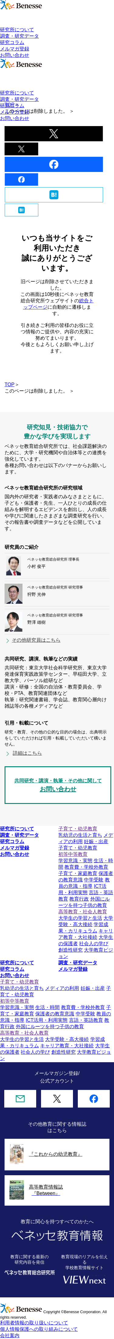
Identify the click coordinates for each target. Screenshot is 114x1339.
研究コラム (12, 42)
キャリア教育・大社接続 (67, 1045)
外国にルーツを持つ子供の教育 (50, 1026)
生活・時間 (47, 1007)
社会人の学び (93, 943)
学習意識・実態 (75, 860)
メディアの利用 (62, 988)
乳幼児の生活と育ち (80, 835)
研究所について (17, 29)
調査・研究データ (19, 36)
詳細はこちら (27, 753)
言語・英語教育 (86, 1020)
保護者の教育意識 (54, 1013)
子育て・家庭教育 (77, 873)
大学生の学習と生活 (80, 918)
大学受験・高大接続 (67, 1039)
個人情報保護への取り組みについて (39, 1329)
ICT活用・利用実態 (46, 1020)
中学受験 (93, 879)
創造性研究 (70, 950)
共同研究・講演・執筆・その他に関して (57, 785)
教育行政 (79, 898)
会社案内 (9, 1335)
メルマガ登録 (14, 48)
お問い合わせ (14, 55)
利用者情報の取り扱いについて (34, 1322)
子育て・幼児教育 (77, 847)
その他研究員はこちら (36, 640)
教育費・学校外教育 (86, 867)
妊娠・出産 (96, 841)
